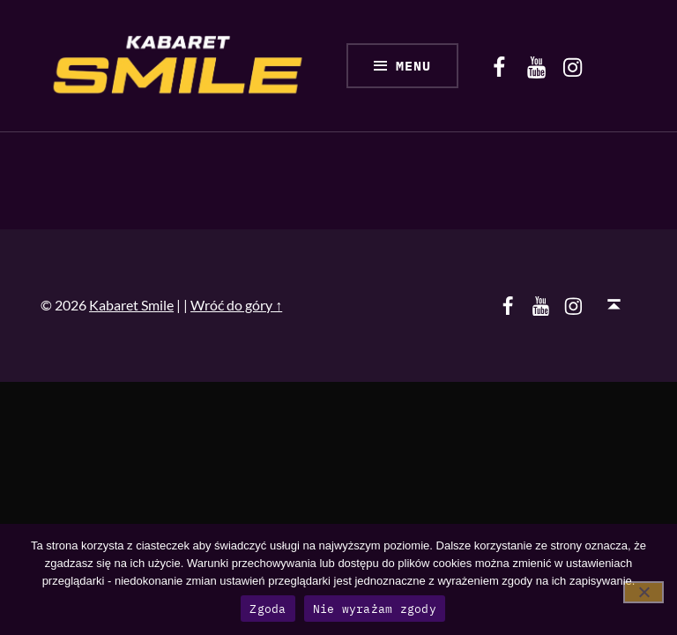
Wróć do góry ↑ (236, 304)
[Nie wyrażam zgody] (643, 592)
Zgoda (267, 608)
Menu (413, 65)
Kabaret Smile (131, 304)
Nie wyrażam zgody (374, 608)
